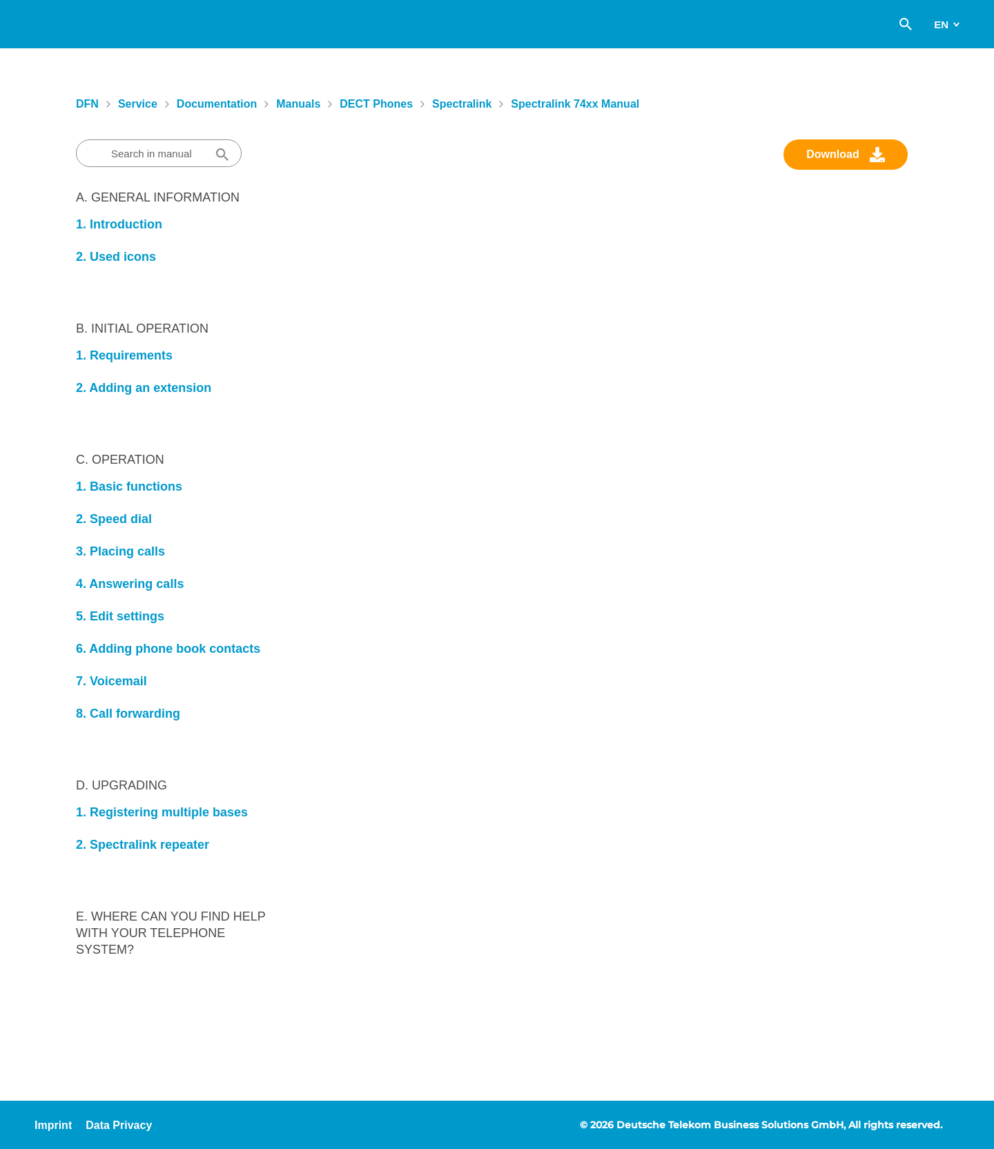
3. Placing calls (120, 551)
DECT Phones (376, 104)
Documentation (217, 104)
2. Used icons (116, 257)
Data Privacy (119, 1125)
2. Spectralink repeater (142, 845)
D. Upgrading (121, 785)
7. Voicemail (111, 681)
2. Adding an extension (143, 388)
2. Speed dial (114, 519)
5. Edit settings (120, 616)
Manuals (298, 104)
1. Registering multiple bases (162, 812)
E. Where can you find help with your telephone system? (170, 933)
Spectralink (461, 104)
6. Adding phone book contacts (168, 649)
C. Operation (120, 460)
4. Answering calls (130, 584)
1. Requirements (124, 355)
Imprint (53, 1125)
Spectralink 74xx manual (575, 104)
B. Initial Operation (142, 328)
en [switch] (941, 24)
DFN (87, 104)
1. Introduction (119, 224)
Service (137, 104)
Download (832, 154)
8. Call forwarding (128, 713)
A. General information (158, 197)
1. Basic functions (129, 486)
